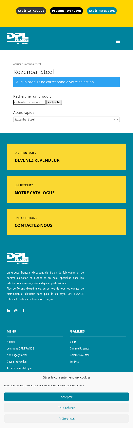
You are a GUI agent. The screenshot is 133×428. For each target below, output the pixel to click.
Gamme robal (80, 355)
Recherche (54, 102)
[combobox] (66, 119)
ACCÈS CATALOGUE (31, 10)
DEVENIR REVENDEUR (66, 10)
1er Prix (74, 362)
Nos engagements (17, 355)
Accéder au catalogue (19, 368)
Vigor (73, 342)
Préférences (67, 419)
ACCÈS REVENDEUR (102, 10)
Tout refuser (66, 408)
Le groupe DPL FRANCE (20, 348)
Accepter (66, 397)
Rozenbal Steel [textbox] (65, 119)
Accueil (17, 64)
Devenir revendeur (17, 362)
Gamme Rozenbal (80, 348)
